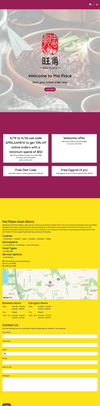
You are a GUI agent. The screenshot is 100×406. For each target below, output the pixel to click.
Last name (6, 341)
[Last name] (50, 345)
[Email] (52, 354)
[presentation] (18, 397)
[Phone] (50, 362)
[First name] (50, 336)
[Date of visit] (50, 371)
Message (5, 376)
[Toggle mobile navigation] (97, 4)
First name (6, 332)
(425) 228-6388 (9, 266)
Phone (4, 358)
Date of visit (6, 367)
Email (4, 350)
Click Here (50, 89)
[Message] (50, 384)
